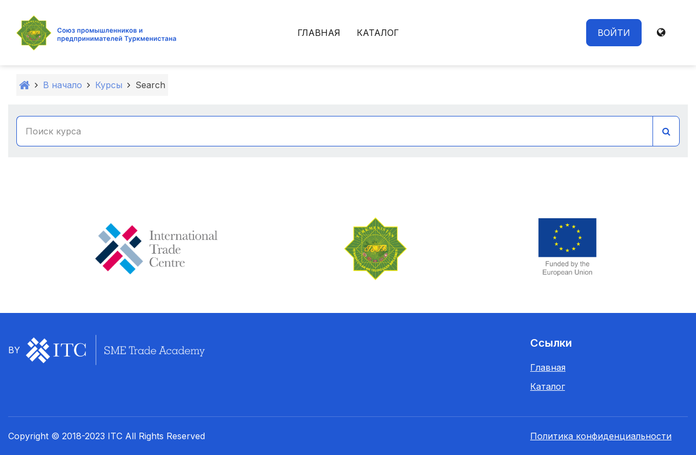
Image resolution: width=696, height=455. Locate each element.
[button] (661, 33)
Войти (614, 32)
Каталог (378, 32)
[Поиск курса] (334, 131)
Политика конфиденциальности (601, 436)
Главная (318, 32)
